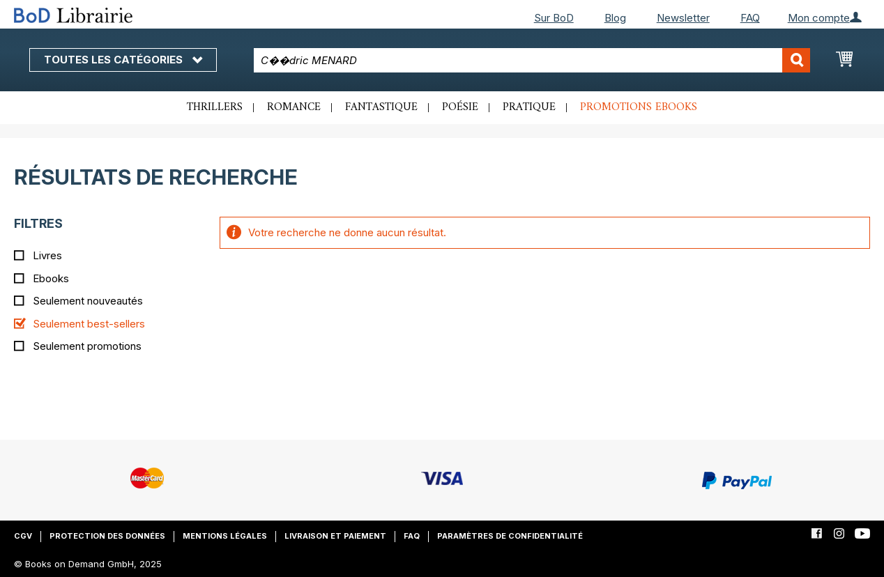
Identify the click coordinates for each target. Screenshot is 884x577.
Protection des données (107, 536)
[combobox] (532, 60)
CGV (23, 536)
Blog (615, 17)
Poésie (460, 107)
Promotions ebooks (638, 107)
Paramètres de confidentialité (510, 536)
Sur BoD (554, 17)
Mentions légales (225, 536)
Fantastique (381, 107)
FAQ (750, 17)
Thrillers (215, 107)
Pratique (529, 107)
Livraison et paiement (335, 536)
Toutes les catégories (123, 59)
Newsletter (683, 17)
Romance (294, 107)
